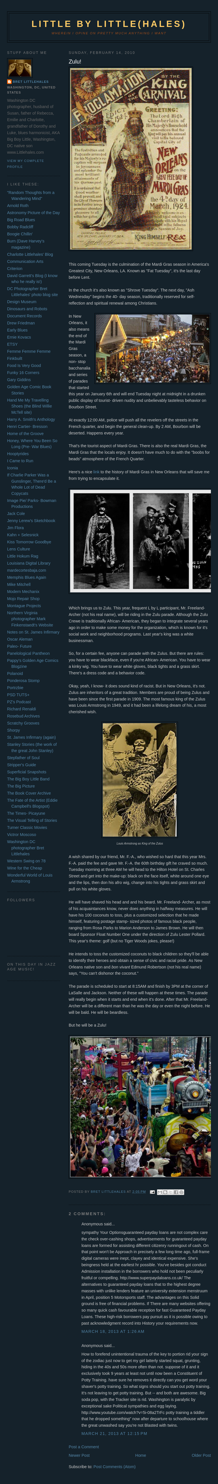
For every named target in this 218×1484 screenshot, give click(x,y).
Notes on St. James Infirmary (33, 632)
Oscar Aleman (20, 639)
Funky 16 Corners (23, 372)
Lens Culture (18, 549)
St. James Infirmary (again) (31, 737)
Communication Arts (25, 261)
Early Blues (17, 330)
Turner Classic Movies (27, 827)
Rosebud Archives (23, 716)
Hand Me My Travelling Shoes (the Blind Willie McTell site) (29, 406)
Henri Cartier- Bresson (27, 426)
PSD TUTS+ (18, 695)
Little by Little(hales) (109, 24)
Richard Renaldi (21, 709)
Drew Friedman (21, 323)
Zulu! (75, 61)
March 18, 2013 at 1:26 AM (112, 1331)
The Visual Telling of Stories (32, 820)
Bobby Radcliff (20, 227)
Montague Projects (24, 605)
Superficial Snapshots (26, 772)
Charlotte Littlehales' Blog (30, 254)
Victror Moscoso (21, 834)
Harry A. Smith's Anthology (31, 419)
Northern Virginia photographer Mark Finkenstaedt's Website (30, 619)
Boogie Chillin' (20, 234)
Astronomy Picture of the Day (33, 212)
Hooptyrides (18, 453)
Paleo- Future (19, 646)
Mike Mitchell (19, 584)
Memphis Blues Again (26, 577)
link (96, 472)
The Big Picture (21, 786)
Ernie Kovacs (19, 337)
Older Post (201, 1455)
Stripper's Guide (21, 765)
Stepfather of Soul (23, 757)
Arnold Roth (18, 205)
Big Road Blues (21, 220)
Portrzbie (15, 687)
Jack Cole (16, 513)
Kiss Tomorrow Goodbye (29, 542)
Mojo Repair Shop (23, 598)
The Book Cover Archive (29, 793)
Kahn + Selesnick (23, 535)
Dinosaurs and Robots (27, 309)
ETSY (12, 344)
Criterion (14, 268)
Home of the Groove (25, 433)
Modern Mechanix (23, 591)
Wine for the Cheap (24, 868)
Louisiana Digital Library (29, 563)
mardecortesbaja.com (26, 570)
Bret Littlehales (31, 81)
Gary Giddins (19, 379)
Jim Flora (15, 527)
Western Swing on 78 (26, 861)
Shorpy (13, 730)
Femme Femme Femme (29, 351)
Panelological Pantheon (28, 653)
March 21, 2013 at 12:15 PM (114, 1433)
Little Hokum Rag (22, 556)
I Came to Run (20, 461)
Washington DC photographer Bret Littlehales (25, 847)
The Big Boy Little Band (28, 779)
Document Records (24, 316)
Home (140, 1455)
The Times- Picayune (26, 813)
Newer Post (79, 1455)
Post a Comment (84, 1447)
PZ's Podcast (19, 702)
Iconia (12, 468)
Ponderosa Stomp (23, 680)
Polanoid (15, 673)
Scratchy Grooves (23, 723)
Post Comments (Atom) (114, 1466)
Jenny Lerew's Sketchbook (31, 520)
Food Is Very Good (24, 365)
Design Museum (21, 301)
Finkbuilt (14, 358)
